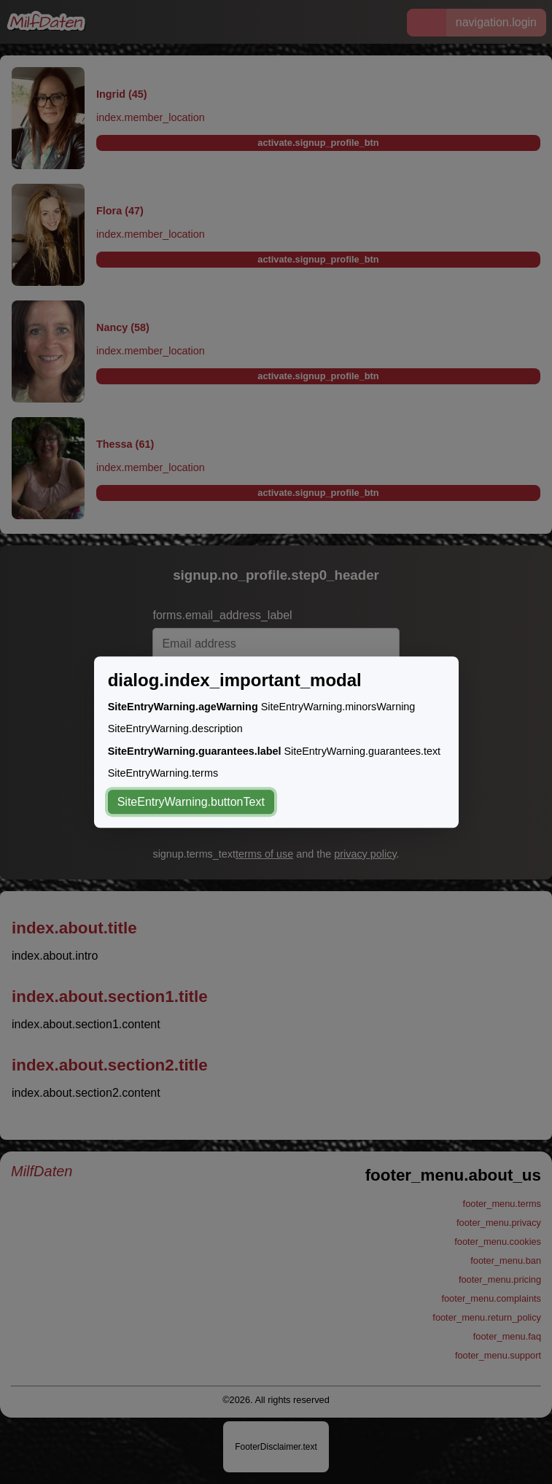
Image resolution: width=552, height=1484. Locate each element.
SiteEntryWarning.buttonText (191, 802)
